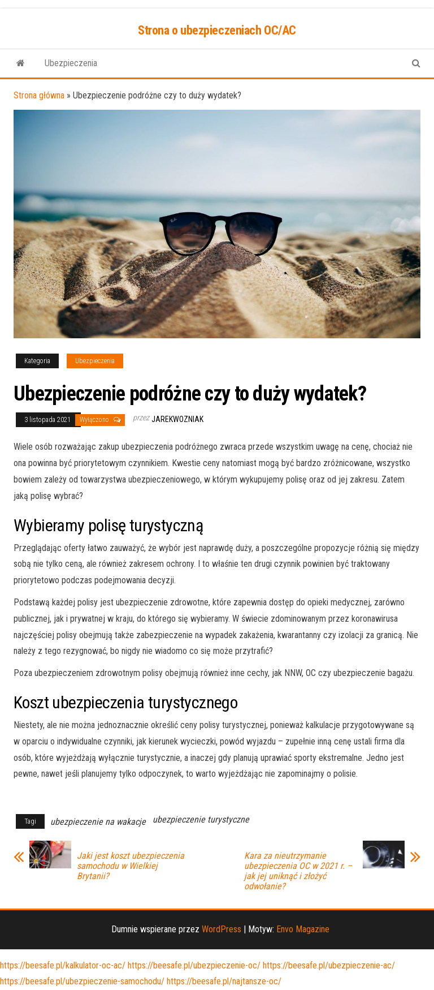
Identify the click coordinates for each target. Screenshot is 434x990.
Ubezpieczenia (71, 63)
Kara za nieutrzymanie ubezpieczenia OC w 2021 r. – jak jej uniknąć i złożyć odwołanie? (298, 871)
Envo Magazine (302, 929)
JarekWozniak (177, 419)
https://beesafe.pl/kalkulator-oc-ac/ (62, 965)
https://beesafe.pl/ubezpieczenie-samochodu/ (82, 981)
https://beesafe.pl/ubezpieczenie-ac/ (329, 965)
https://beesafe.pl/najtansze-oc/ (224, 981)
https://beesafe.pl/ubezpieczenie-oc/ (194, 965)
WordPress (221, 929)
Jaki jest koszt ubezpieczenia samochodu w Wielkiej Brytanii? (130, 866)
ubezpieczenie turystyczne (201, 819)
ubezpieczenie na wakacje (98, 821)
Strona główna (39, 95)
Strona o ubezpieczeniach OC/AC (217, 30)
